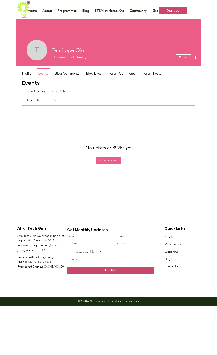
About (168, 237)
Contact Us (171, 266)
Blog (167, 259)
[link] (34, 100)
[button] (47, 11)
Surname (118, 236)
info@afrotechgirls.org (40, 257)
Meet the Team (174, 244)
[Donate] (173, 10)
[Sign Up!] (110, 270)
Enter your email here (83, 252)
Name (71, 236)
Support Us (171, 251)
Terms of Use (114, 301)
